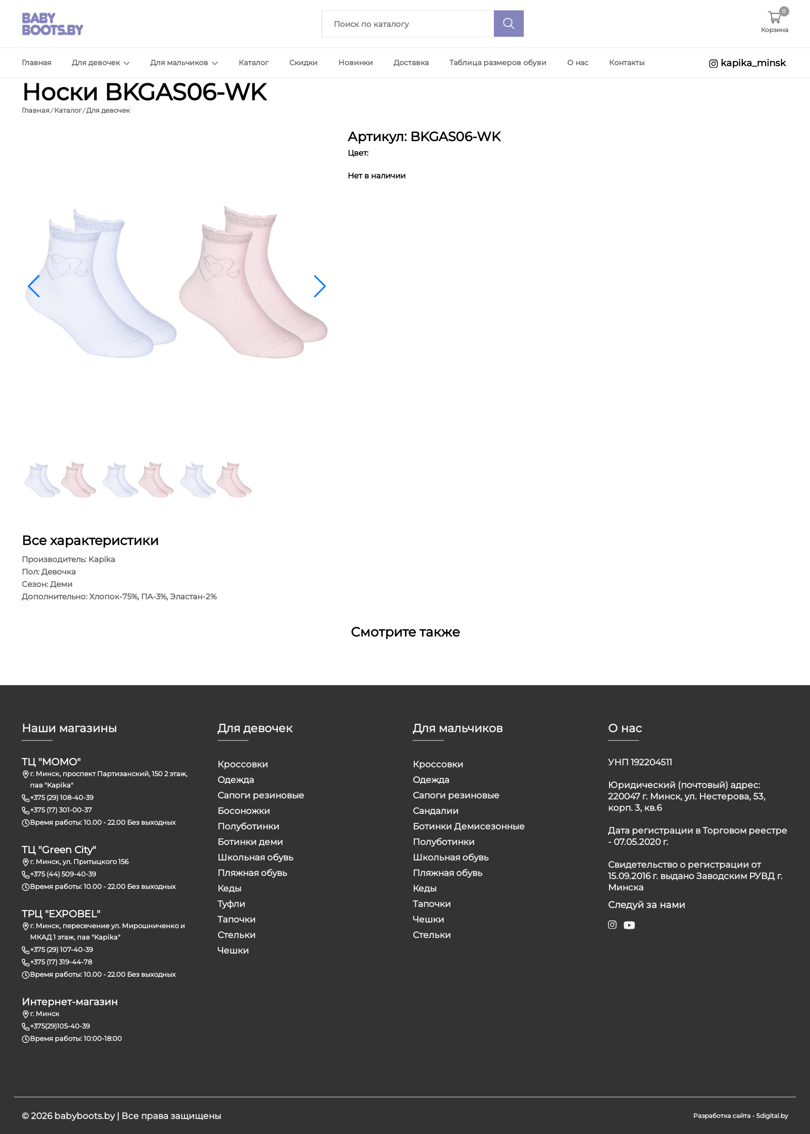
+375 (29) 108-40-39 (62, 797)
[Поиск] (509, 23)
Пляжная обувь (252, 872)
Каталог (254, 62)
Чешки (233, 950)
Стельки (236, 934)
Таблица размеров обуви (498, 62)
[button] (320, 286)
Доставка (411, 62)
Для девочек (101, 62)
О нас (577, 62)
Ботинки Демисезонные (469, 826)
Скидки (303, 62)
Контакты (627, 62)
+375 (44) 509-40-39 (63, 873)
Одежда (235, 779)
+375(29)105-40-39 (60, 1025)
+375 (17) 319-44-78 (61, 961)
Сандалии (436, 810)
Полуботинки (248, 826)
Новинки (355, 62)
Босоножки (243, 810)
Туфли (231, 903)
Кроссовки (242, 764)
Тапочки (236, 919)
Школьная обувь (255, 857)
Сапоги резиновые (260, 795)
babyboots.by (84, 1115)
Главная (36, 62)
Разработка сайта (722, 1115)
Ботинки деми (250, 841)
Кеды (229, 888)
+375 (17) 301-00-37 (61, 809)
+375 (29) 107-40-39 (61, 949)
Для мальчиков (184, 62)
